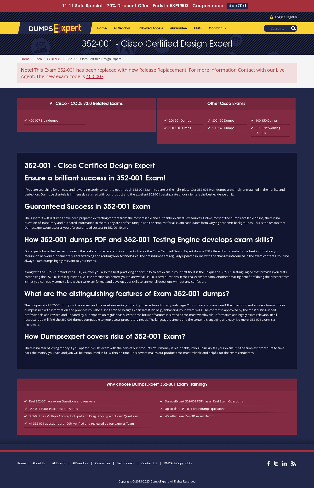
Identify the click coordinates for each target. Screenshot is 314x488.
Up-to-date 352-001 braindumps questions (195, 409)
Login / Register (286, 17)
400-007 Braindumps (43, 120)
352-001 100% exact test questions (53, 409)
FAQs (198, 28)
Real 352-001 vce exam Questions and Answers (62, 401)
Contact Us (217, 28)
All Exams (59, 463)
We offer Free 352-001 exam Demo (189, 416)
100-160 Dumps (180, 128)
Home (102, 28)
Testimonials (126, 463)
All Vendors (122, 28)
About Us (39, 463)
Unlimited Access (150, 28)
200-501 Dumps (180, 120)
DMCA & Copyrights (178, 463)
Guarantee (178, 28)
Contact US (149, 463)
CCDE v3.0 (54, 59)
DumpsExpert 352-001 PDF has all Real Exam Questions (204, 401)
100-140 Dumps (223, 128)
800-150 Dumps (223, 120)
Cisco (38, 59)
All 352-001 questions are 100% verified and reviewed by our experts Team (81, 423)
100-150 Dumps (267, 120)
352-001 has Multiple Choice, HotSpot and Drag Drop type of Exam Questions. (84, 416)
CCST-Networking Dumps (268, 130)
